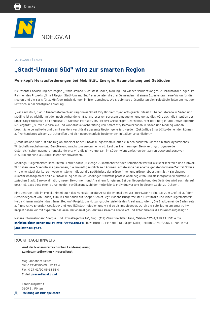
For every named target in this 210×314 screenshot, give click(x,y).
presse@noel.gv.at (44, 274)
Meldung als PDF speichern (37, 293)
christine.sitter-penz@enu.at (34, 223)
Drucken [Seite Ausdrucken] (26, 6)
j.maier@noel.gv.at (27, 228)
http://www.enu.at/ (70, 223)
